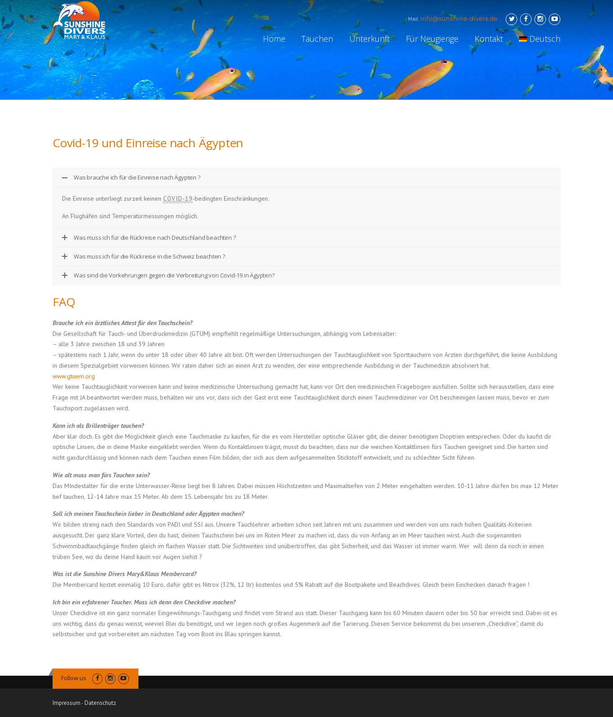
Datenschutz (100, 703)
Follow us (73, 678)
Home (274, 38)
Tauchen (317, 38)
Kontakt (489, 38)
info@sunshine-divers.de (459, 18)
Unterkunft (369, 38)
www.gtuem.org (74, 376)
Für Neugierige (432, 38)
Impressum (66, 703)
